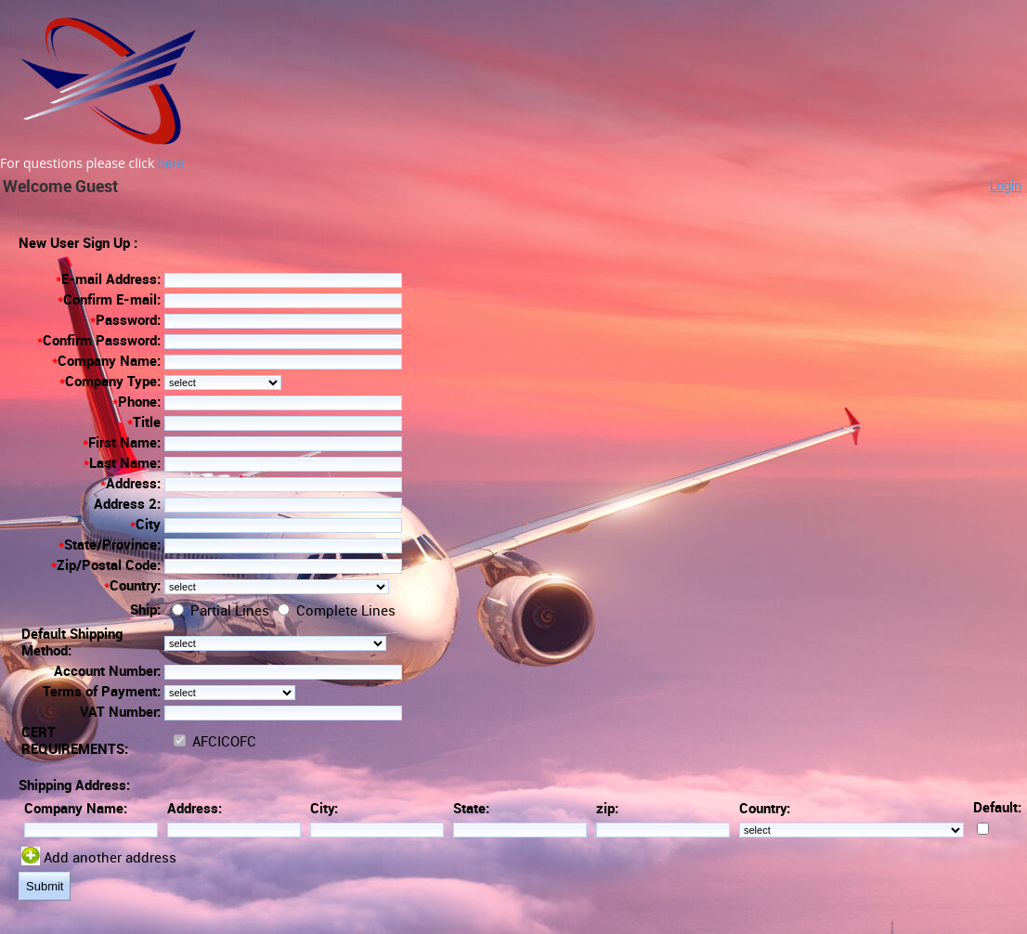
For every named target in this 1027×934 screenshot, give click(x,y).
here (171, 163)
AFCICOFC (222, 741)
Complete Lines (344, 611)
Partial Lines (228, 611)
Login (1005, 185)
